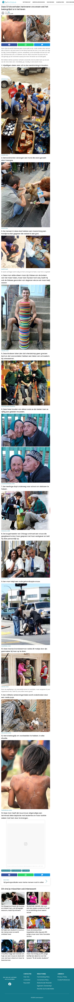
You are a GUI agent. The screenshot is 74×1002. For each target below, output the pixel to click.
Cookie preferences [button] (64, 980)
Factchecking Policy (43, 977)
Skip (9, 12)
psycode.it (27, 983)
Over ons (26, 977)
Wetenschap (26, 2)
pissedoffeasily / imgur (6, 645)
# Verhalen (25, 870)
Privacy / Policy (62, 977)
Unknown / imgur (5, 350)
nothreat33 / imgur (5, 578)
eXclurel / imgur (4, 228)
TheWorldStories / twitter (6, 810)
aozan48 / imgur (4, 155)
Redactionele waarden (44, 983)
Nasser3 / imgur (4, 269)
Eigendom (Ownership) (44, 986)
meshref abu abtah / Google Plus (8, 406)
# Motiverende (16, 870)
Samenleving (60, 2)
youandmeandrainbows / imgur (8, 483)
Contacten (27, 980)
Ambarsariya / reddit (5, 530)
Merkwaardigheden (39, 2)
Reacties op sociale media (45, 989)
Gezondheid (50, 2)
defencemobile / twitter (6, 732)
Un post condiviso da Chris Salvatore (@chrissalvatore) (19, 866)
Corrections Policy (43, 980)
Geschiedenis (70, 2)
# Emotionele (6, 870)
